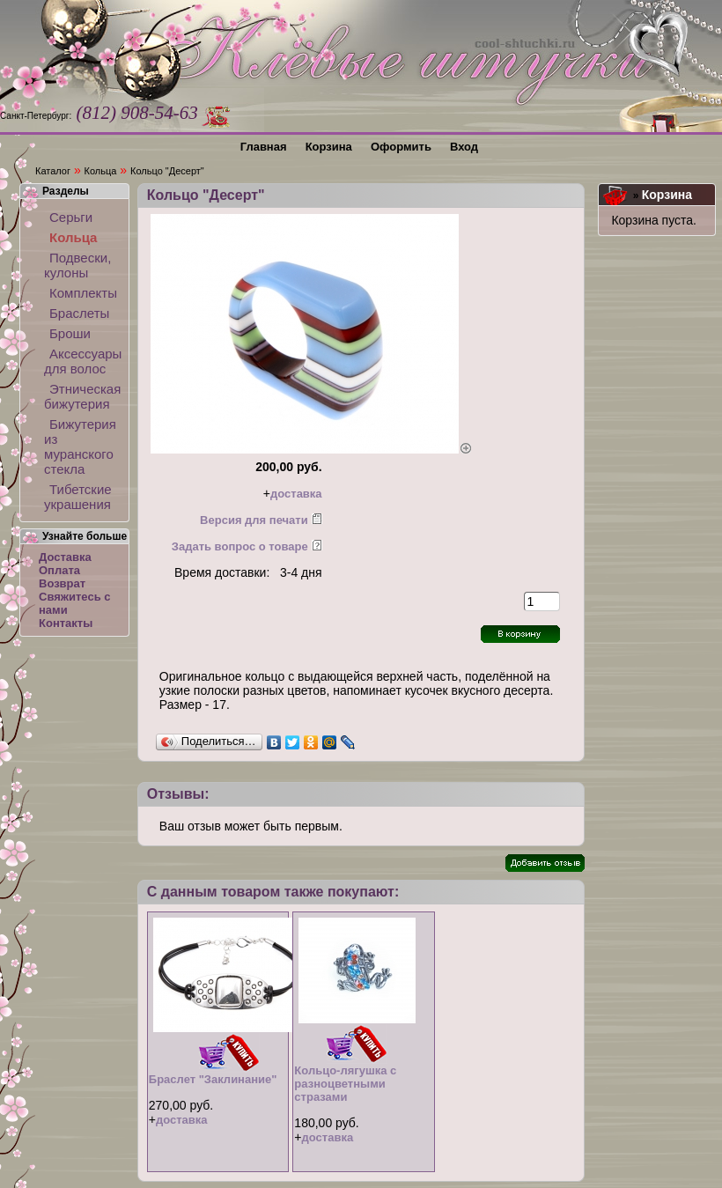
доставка (296, 493)
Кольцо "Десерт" (167, 171)
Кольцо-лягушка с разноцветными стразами (345, 1083)
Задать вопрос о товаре (240, 546)
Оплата (59, 570)
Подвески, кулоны (77, 265)
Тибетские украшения (78, 497)
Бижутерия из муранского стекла (80, 446)
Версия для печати (254, 520)
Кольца (101, 171)
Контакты (65, 623)
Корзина (667, 195)
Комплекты (83, 292)
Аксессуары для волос (81, 361)
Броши (70, 333)
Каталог (52, 171)
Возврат (62, 583)
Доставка (65, 557)
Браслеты (79, 313)
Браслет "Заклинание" (213, 1079)
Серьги (70, 217)
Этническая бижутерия (81, 396)
